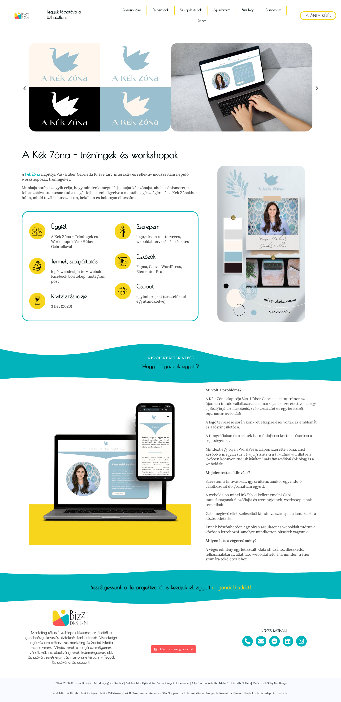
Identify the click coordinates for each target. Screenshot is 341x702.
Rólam (202, 21)
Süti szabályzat (165, 683)
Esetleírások (160, 10)
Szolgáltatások (191, 10)
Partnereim (273, 10)
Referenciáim (132, 10)
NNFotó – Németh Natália (234, 683)
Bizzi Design (280, 683)
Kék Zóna (32, 174)
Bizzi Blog (248, 10)
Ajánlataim (221, 10)
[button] (24, 87)
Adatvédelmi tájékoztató (140, 683)
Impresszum (182, 683)
